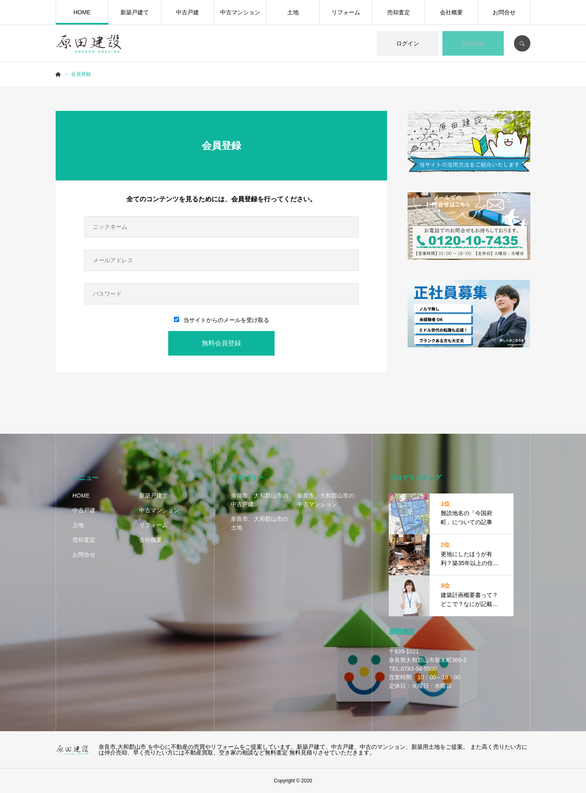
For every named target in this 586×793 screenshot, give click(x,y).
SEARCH (522, 43)
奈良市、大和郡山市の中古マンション (325, 499)
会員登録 (473, 43)
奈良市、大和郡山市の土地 (259, 523)
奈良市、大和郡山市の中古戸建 (259, 499)
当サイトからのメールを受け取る (221, 320)
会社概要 (451, 12)
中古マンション (240, 12)
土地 (293, 12)
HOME (81, 12)
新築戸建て (134, 12)
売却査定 (398, 12)
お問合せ (504, 12)
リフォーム (345, 12)
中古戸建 (187, 12)
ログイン (407, 43)
